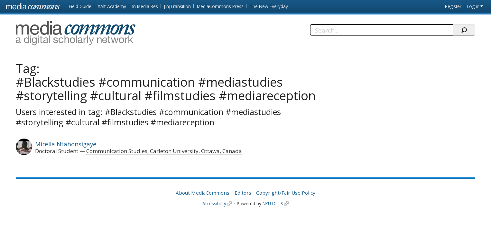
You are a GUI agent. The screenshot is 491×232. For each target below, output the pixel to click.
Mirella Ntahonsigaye (66, 144)
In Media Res (145, 6)
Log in (473, 6)
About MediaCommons (202, 192)
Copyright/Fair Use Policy (285, 192)
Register (453, 6)
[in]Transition (177, 6)
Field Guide (80, 6)
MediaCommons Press (220, 6)
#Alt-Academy (111, 6)
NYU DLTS (273, 203)
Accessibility (214, 203)
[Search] (381, 30)
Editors (243, 192)
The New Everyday (269, 6)
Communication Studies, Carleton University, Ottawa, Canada (164, 151)
